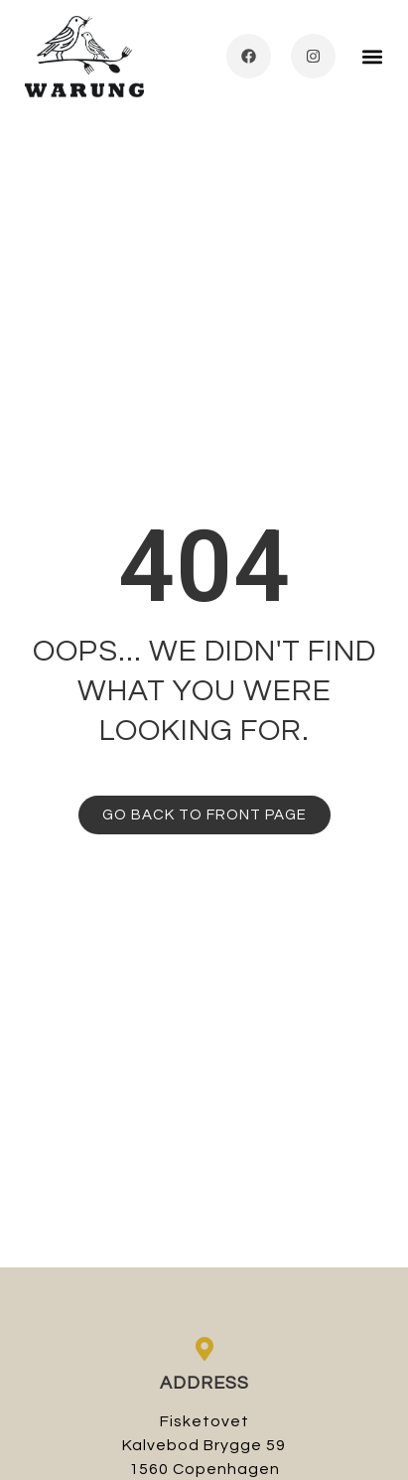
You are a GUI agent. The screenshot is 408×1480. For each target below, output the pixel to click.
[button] (371, 56)
